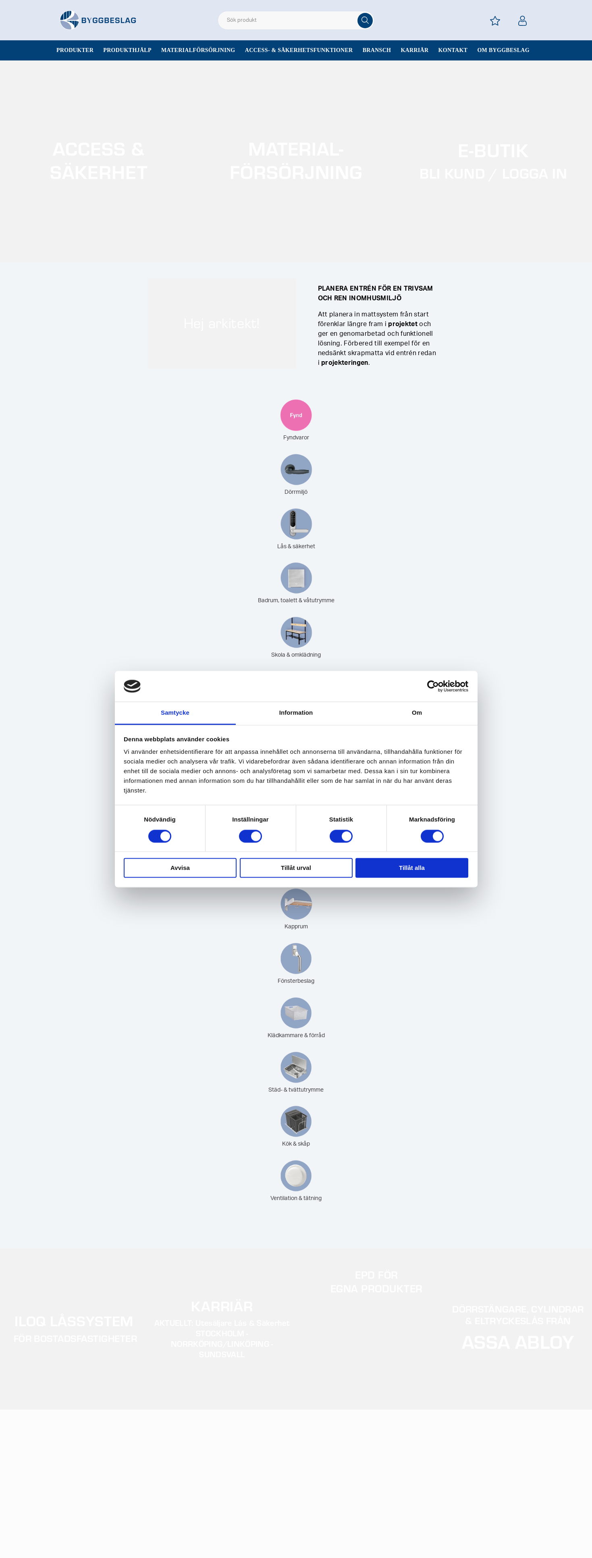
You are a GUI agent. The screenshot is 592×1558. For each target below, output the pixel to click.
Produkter (74, 50)
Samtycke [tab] (175, 712)
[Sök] (365, 20)
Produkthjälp (127, 50)
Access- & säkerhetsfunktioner (299, 50)
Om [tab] (417, 712)
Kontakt (453, 50)
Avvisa (180, 868)
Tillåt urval (296, 868)
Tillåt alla (412, 868)
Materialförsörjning (198, 50)
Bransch (377, 50)
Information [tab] (296, 712)
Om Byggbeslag (503, 50)
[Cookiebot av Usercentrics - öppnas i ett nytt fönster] (433, 686)
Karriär (414, 50)
